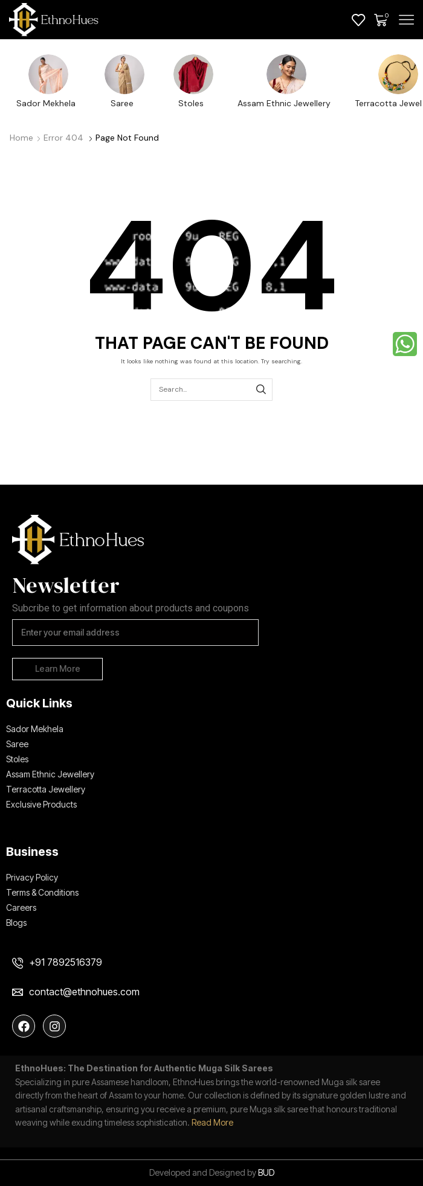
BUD (266, 1172)
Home (21, 137)
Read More (212, 1122)
